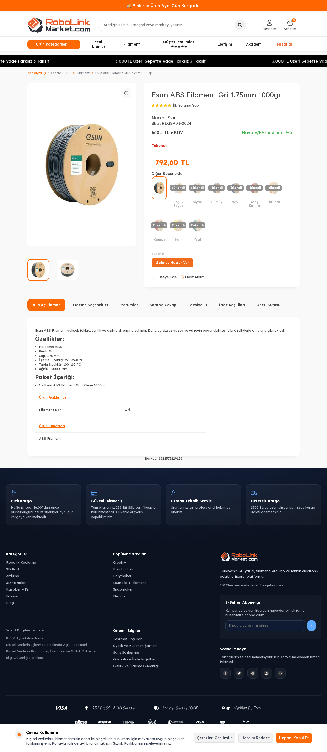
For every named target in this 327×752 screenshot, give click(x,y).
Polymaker (122, 575)
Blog (10, 602)
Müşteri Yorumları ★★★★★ (179, 44)
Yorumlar (129, 305)
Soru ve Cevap (163, 305)
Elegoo (119, 596)
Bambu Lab (123, 569)
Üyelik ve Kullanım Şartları (135, 645)
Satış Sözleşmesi (126, 652)
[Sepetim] (290, 25)
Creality (119, 562)
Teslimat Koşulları (127, 639)
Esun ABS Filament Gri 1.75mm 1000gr (123, 73)
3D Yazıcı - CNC (59, 73)
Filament (132, 44)
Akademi (254, 44)
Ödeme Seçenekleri (91, 305)
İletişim (225, 44)
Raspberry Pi (17, 589)
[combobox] (172, 25)
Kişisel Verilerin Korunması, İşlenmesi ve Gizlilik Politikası (51, 651)
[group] (81, 164)
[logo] (59, 25)
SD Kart (12, 569)
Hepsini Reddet (256, 737)
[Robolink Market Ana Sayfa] (270, 557)
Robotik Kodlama (21, 562)
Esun (171, 117)
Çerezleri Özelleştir (214, 737)
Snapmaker (123, 589)
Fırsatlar (285, 44)
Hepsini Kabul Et (294, 737)
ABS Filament (50, 438)
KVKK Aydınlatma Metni (25, 638)
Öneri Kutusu (268, 305)
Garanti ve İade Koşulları (134, 659)
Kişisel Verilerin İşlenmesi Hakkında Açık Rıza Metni (46, 645)
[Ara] (240, 25)
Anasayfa (34, 73)
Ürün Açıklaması (46, 305)
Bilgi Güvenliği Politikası (25, 658)
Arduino (12, 575)
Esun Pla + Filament (129, 582)
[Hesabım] (269, 25)
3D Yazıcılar (16, 582)
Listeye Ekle (164, 277)
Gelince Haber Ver (172, 262)
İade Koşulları (232, 305)
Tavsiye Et (197, 305)
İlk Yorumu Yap (186, 105)
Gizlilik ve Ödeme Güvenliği (136, 665)
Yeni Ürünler (98, 44)
